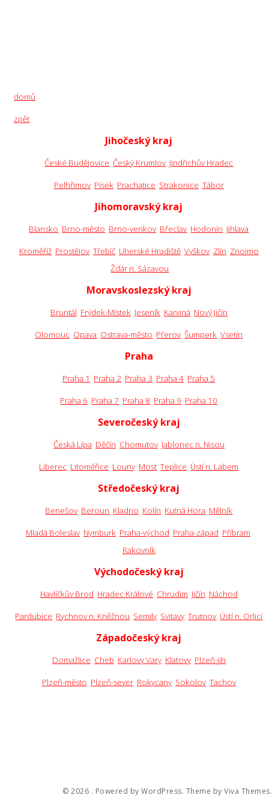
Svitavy (172, 616)
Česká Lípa (72, 444)
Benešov (61, 510)
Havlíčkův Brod (67, 593)
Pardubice (33, 616)
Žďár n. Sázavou (139, 268)
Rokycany (154, 682)
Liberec (53, 466)
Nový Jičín (211, 312)
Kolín (151, 510)
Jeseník (147, 312)
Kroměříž (35, 251)
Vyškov (197, 251)
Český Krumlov (139, 162)
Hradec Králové (125, 593)
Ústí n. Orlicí (241, 616)
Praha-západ (196, 532)
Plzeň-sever (112, 682)
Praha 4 (170, 378)
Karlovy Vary (140, 659)
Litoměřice (89, 466)
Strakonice (179, 185)
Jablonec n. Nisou (193, 444)
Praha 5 (201, 378)
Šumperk (200, 334)
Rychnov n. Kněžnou (93, 616)
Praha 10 (201, 400)
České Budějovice (76, 162)
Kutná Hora (185, 510)
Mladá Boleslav (53, 532)
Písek (103, 185)
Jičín (198, 593)
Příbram (236, 532)
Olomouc (52, 334)
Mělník (220, 510)
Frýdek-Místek (105, 312)
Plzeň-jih (210, 659)
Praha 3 (139, 378)
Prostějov (72, 251)
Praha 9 (167, 400)
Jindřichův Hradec (201, 162)
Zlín (219, 251)
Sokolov (190, 682)
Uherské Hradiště (150, 251)
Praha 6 (74, 400)
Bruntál (63, 312)
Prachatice (136, 185)
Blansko (43, 228)
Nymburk (99, 532)
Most (148, 466)
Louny (123, 466)
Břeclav (173, 228)
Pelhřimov (72, 185)
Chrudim (172, 593)
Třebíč (104, 251)
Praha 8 (136, 400)
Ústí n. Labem (214, 466)
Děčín (105, 444)
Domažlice (71, 659)
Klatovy (178, 659)
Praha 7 (105, 400)
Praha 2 (107, 378)
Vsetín (231, 334)
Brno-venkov (132, 228)
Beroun (95, 510)
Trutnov (202, 616)
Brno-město (83, 228)
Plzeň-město (64, 682)
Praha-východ (144, 532)
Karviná (177, 312)
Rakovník (139, 550)
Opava (85, 334)
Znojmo (244, 251)
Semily (145, 616)
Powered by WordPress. (139, 791)
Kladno (126, 510)
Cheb (104, 659)
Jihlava (237, 228)
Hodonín (206, 228)
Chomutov (138, 444)
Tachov (223, 682)
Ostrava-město (126, 334)
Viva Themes (247, 791)
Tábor (213, 185)
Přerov (168, 334)
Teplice (173, 466)
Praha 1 (76, 378)
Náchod (223, 593)
